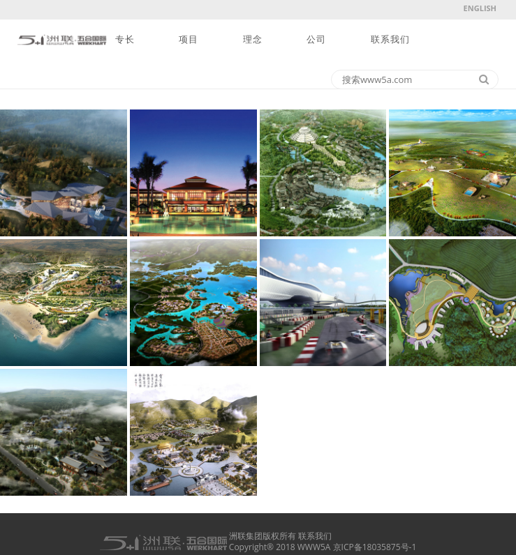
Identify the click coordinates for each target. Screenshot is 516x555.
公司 (316, 39)
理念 (253, 39)
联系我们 (390, 39)
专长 (125, 39)
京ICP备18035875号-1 (375, 547)
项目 (188, 39)
